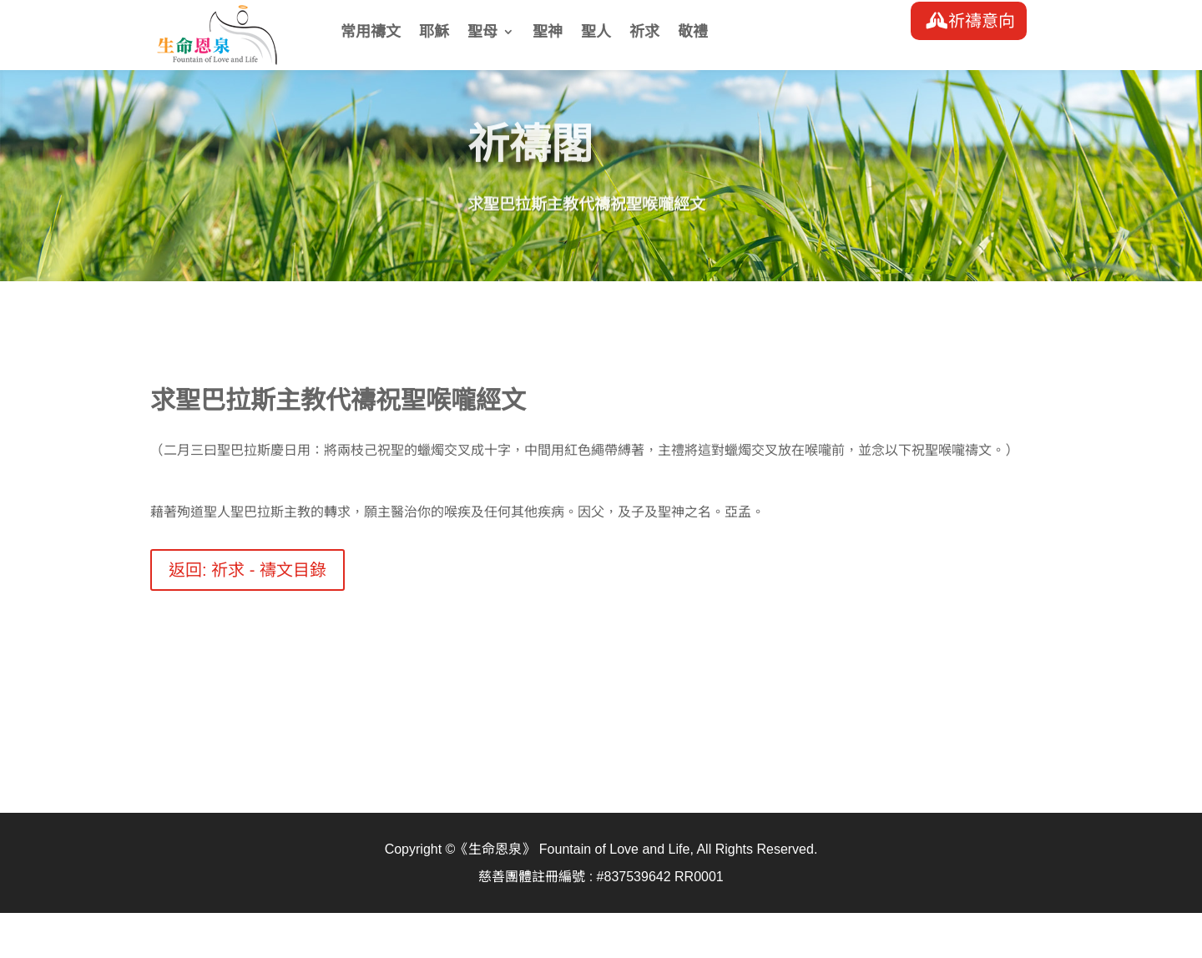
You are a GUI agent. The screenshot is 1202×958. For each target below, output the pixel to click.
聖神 (548, 33)
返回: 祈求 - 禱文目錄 (247, 570)
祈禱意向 (981, 21)
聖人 (596, 33)
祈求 (644, 33)
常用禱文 (371, 33)
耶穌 (434, 33)
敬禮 (693, 33)
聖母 (482, 33)
